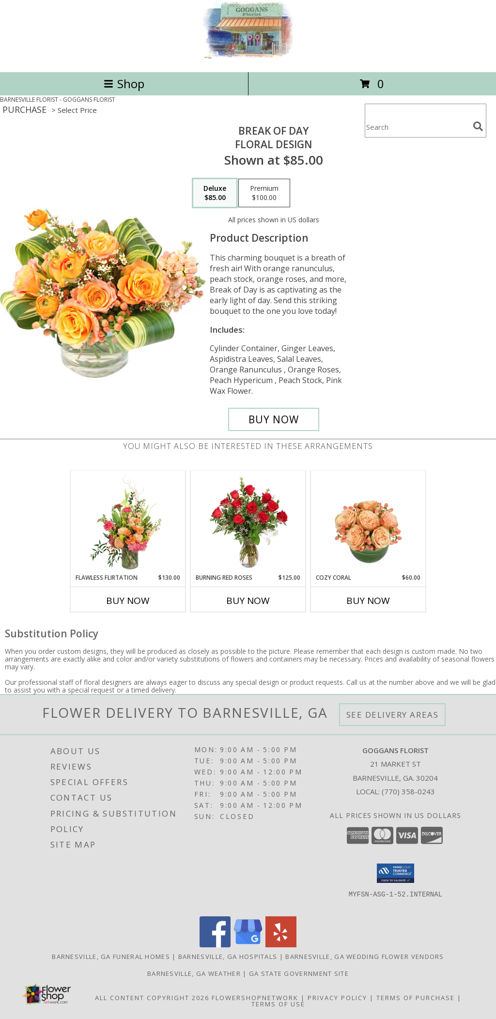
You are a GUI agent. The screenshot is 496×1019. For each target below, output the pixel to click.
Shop (124, 84)
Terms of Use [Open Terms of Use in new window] (278, 1004)
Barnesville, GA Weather (194, 973)
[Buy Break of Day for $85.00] (273, 419)
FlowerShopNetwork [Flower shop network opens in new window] (255, 997)
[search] (478, 126)
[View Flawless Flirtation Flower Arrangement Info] (128, 522)
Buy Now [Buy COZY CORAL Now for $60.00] (368, 600)
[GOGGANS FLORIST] (248, 57)
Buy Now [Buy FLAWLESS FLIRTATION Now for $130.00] (128, 600)
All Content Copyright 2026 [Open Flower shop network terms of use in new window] (152, 997)
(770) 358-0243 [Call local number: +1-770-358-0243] (408, 791)
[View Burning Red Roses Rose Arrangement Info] (248, 522)
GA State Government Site (299, 973)
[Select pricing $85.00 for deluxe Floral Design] (214, 193)
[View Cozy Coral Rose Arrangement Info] (368, 522)
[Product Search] (417, 126)
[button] (395, 873)
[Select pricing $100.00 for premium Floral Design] (264, 193)
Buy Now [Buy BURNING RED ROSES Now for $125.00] (248, 600)
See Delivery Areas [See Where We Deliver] (392, 714)
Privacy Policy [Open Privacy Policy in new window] (337, 997)
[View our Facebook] (215, 944)
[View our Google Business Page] (248, 944)
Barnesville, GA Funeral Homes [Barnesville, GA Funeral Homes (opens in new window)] (111, 956)
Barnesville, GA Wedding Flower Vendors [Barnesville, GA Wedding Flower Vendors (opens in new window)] (364, 956)
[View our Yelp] (280, 944)
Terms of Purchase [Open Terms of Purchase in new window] (415, 997)
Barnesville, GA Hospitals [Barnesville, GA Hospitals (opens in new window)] (228, 956)
